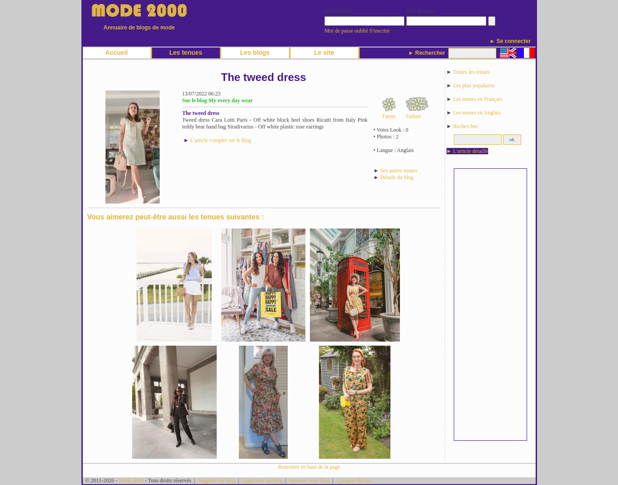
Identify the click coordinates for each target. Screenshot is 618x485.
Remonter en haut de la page (309, 467)
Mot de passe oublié (346, 31)
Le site (324, 52)
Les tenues (185, 52)
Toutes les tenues (471, 72)
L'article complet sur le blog (220, 140)
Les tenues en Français (477, 99)
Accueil (116, 52)
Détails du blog (396, 177)
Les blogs (255, 52)
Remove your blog (309, 480)
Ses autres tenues (398, 170)
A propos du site (353, 480)
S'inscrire (380, 31)
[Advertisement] (490, 304)
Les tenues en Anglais (476, 112)
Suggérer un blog (216, 480)
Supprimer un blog (262, 480)
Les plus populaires (474, 85)
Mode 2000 (131, 480)
